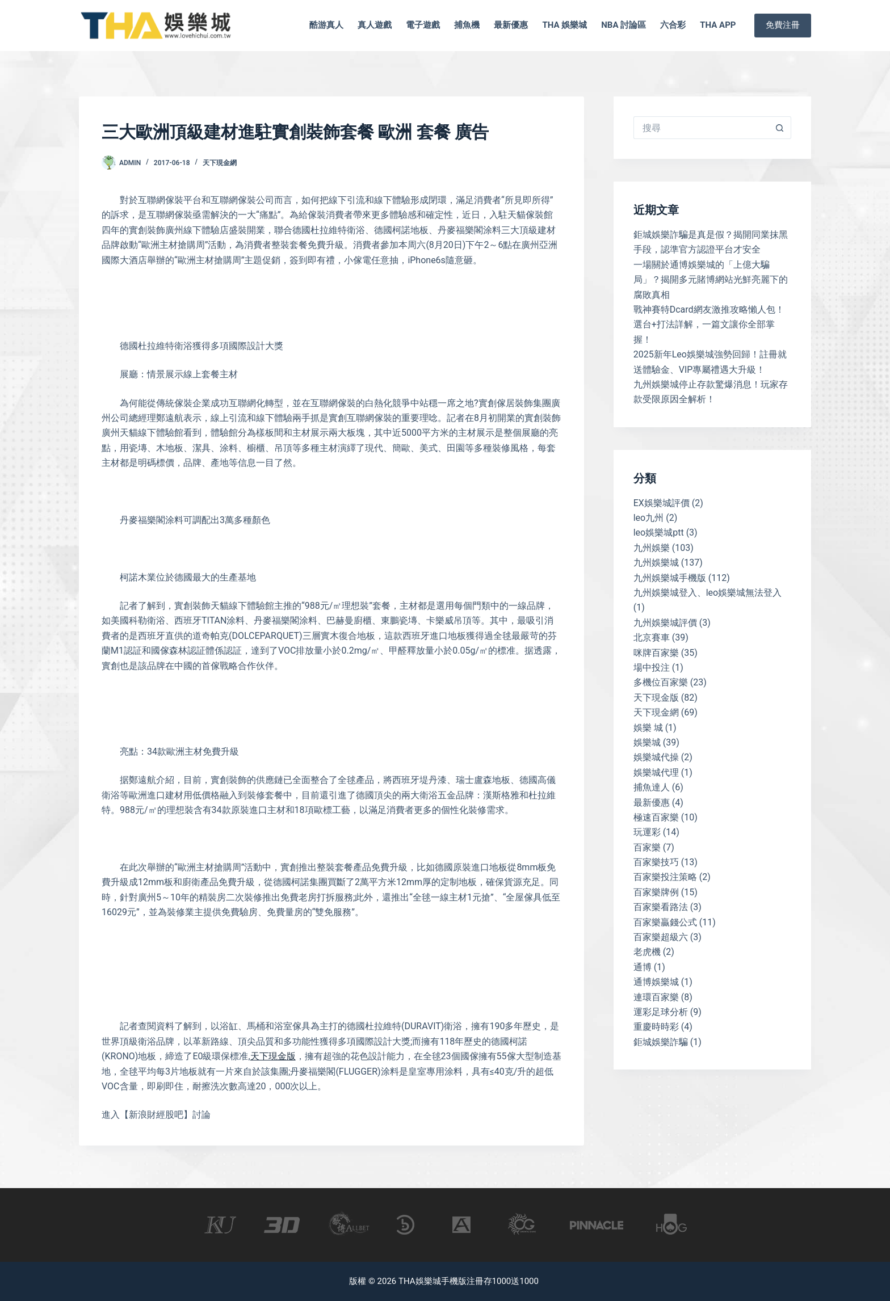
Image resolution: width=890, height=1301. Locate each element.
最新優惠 (511, 25)
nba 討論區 (623, 25)
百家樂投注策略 (665, 876)
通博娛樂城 (656, 981)
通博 (642, 967)
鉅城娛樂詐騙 (660, 1042)
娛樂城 (647, 742)
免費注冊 (783, 25)
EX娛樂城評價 (661, 503)
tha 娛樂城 (564, 25)
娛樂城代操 (656, 757)
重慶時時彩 (656, 1026)
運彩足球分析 (660, 1012)
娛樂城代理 (656, 772)
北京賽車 (651, 637)
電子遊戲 (423, 25)
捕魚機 (467, 25)
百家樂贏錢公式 (665, 922)
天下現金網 (220, 163)
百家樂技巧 (656, 862)
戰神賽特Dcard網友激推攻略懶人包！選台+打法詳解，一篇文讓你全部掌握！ (708, 324)
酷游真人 (326, 25)
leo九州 (648, 517)
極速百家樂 (656, 817)
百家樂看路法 (660, 907)
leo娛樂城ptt (658, 532)
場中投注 (651, 667)
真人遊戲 (375, 25)
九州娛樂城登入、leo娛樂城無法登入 (707, 592)
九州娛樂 (651, 547)
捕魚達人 (651, 787)
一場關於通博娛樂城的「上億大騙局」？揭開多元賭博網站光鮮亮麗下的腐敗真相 (710, 279)
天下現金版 (273, 1056)
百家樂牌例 (656, 892)
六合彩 (673, 25)
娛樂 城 (648, 727)
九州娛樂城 (656, 562)
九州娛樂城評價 (665, 622)
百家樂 (647, 847)
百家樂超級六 (660, 937)
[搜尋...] (701, 127)
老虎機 (647, 951)
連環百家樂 (656, 997)
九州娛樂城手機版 (669, 577)
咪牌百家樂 (656, 652)
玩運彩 (647, 832)
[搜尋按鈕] (780, 127)
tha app (718, 25)
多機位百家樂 (660, 682)
